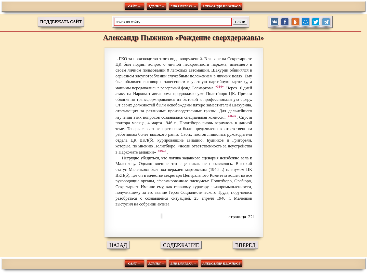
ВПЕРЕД (245, 245)
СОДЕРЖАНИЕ (181, 245)
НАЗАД (118, 245)
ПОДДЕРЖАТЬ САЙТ (61, 22)
